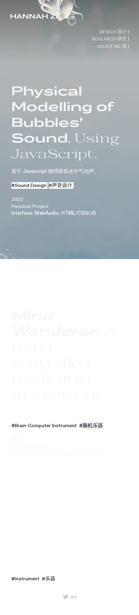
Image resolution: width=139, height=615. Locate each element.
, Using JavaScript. (65, 121)
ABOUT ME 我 (112, 46)
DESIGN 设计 (113, 31)
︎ (65, 597)
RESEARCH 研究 (109, 38)
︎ (73, 597)
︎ (129, 604)
